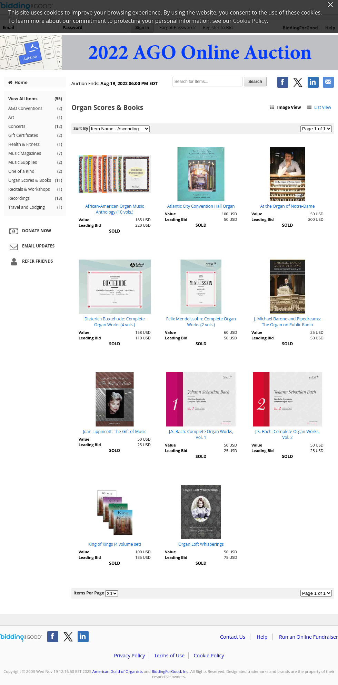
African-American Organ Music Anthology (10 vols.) (114, 209)
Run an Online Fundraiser (308, 637)
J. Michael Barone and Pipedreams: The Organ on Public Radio (287, 322)
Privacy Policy (129, 655)
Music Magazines (35, 153)
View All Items (35, 99)
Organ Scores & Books (35, 180)
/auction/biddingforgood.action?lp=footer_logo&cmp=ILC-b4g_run (21, 638)
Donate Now (29, 231)
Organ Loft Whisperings (201, 544)
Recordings (35, 198)
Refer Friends (30, 261)
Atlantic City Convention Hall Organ (201, 206)
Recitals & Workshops (35, 189)
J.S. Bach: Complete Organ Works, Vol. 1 (201, 434)
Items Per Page (88, 593)
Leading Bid (90, 225)
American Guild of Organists (117, 671)
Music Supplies (35, 162)
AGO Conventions (35, 108)
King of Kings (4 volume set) (114, 544)
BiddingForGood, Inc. (170, 671)
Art (35, 117)
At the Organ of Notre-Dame (287, 206)
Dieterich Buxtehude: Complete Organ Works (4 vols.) (114, 322)
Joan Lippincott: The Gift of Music (114, 431)
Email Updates (31, 246)
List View (319, 107)
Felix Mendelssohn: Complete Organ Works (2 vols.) (201, 322)
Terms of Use (169, 655)
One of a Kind (35, 171)
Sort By (80, 128)
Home (18, 82)
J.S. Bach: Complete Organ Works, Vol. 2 (287, 434)
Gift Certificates (35, 135)
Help (262, 637)
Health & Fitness (35, 144)
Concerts (35, 126)
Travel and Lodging (35, 207)
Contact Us (232, 637)
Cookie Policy (208, 655)
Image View (285, 107)
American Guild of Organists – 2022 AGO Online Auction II (169, 52)
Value (84, 219)
